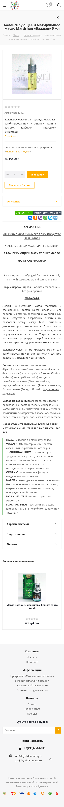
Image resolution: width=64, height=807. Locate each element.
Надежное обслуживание (32, 685)
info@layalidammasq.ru (28, 756)
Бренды (32, 713)
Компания (32, 651)
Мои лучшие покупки (18, 151)
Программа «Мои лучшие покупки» (32, 676)
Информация (32, 670)
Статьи (32, 704)
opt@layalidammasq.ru (28, 760)
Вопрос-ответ (32, 708)
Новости (32, 657)
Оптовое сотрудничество (32, 690)
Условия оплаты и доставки (32, 680)
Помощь (32, 698)
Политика (32, 662)
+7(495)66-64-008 (34, 748)
